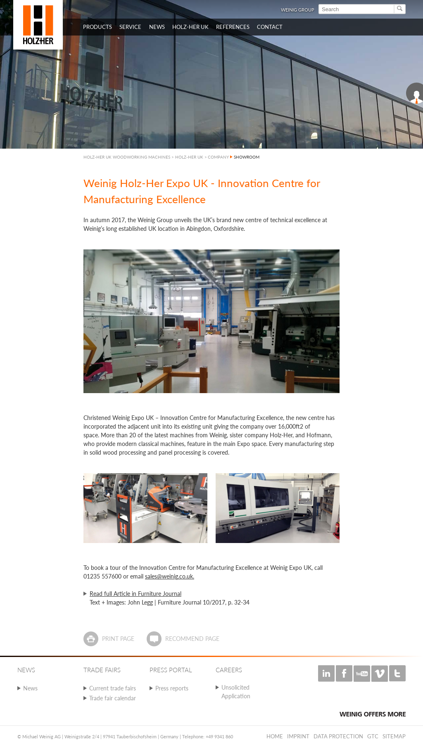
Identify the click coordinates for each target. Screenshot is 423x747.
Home (274, 736)
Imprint (298, 736)
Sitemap (394, 736)
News (30, 688)
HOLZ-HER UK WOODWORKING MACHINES (126, 156)
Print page (118, 638)
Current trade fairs (112, 688)
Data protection (338, 736)
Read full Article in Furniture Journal (135, 593)
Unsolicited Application (235, 692)
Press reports (171, 688)
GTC (372, 736)
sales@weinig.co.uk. (169, 576)
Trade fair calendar (112, 698)
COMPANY (218, 156)
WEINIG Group (297, 9)
